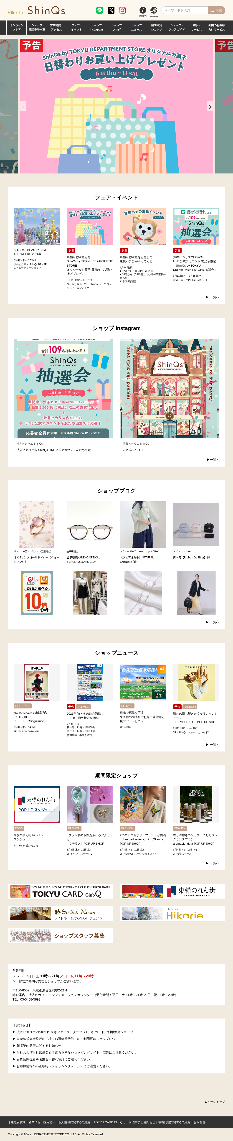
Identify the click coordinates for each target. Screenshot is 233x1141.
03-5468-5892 (30, 999)
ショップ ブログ (116, 27)
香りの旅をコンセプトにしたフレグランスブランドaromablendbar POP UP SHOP (195, 839)
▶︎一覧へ (213, 459)
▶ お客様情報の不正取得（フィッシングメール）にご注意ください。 (62, 1066)
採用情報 (49, 1122)
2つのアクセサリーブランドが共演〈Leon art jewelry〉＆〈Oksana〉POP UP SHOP (143, 839)
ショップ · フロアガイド (176, 27)
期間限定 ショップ (156, 27)
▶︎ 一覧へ (212, 297)
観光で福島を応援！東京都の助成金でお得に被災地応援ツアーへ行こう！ (142, 717)
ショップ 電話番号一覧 (37, 27)
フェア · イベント (76, 27)
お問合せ (199, 1122)
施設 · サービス (196, 27)
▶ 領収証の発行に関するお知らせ (37, 1045)
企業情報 (35, 1122)
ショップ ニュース (136, 27)
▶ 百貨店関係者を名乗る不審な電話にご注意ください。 (53, 1059)
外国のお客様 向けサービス (216, 27)
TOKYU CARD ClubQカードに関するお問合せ (124, 1122)
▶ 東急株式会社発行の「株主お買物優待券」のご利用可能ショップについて (67, 1039)
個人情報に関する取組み (74, 1122)
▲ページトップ (214, 1101)
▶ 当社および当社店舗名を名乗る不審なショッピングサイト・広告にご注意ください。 (75, 1052)
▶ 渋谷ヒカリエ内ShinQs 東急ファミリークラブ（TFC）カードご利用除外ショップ (73, 1032)
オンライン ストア (17, 27)
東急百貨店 (18, 1122)
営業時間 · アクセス (56, 27)
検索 (218, 10)
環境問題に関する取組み (174, 1122)
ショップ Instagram (96, 27)
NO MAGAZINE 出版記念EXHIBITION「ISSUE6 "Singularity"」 (30, 717)
